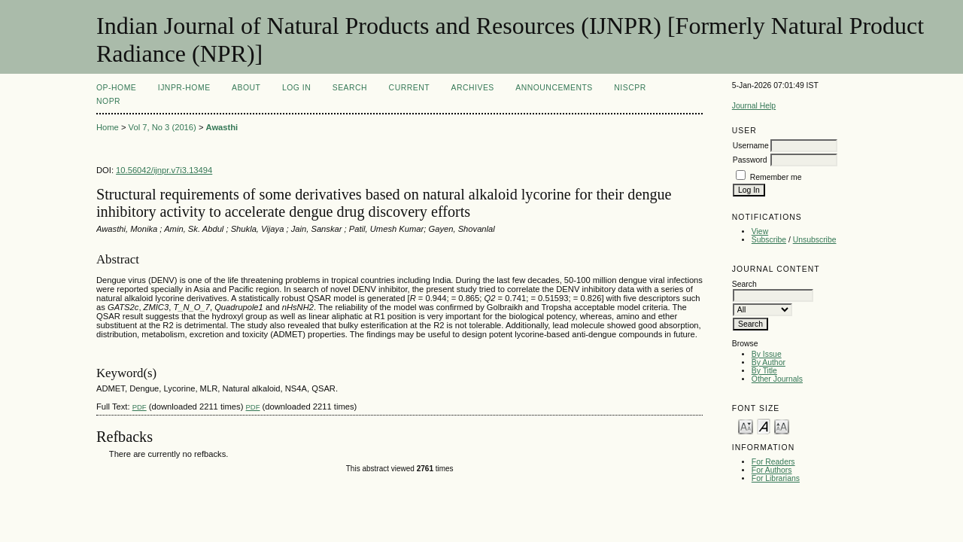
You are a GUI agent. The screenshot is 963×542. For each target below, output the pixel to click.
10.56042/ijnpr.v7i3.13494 (164, 170)
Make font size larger (781, 425)
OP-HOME (116, 88)
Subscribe (769, 240)
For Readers (773, 462)
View (760, 231)
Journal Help (754, 106)
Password (750, 160)
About (246, 88)
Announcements (554, 88)
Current (409, 88)
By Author (768, 362)
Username (751, 146)
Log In (296, 88)
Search (350, 88)
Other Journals (777, 379)
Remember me (776, 177)
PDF (139, 407)
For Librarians (776, 478)
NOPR (108, 101)
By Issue (767, 354)
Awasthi (222, 127)
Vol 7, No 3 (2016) (162, 127)
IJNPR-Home (184, 88)
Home (107, 127)
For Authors (772, 470)
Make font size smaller (745, 425)
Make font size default (763, 425)
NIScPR (630, 88)
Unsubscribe (815, 240)
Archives (472, 88)
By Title (764, 371)
